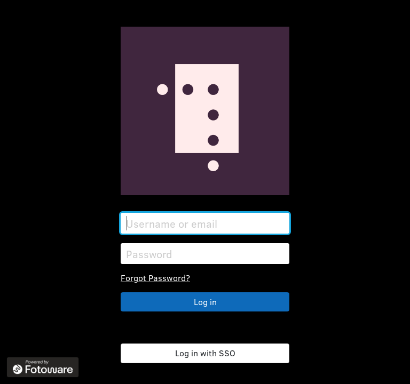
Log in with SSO (205, 352)
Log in (205, 301)
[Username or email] (205, 223)
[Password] (205, 253)
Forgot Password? (155, 277)
